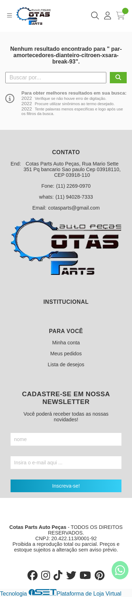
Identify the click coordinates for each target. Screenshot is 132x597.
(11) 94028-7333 (74, 197)
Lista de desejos (66, 364)
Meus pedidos (66, 353)
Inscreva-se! (66, 486)
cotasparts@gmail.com (74, 208)
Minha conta (66, 342)
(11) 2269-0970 (73, 186)
